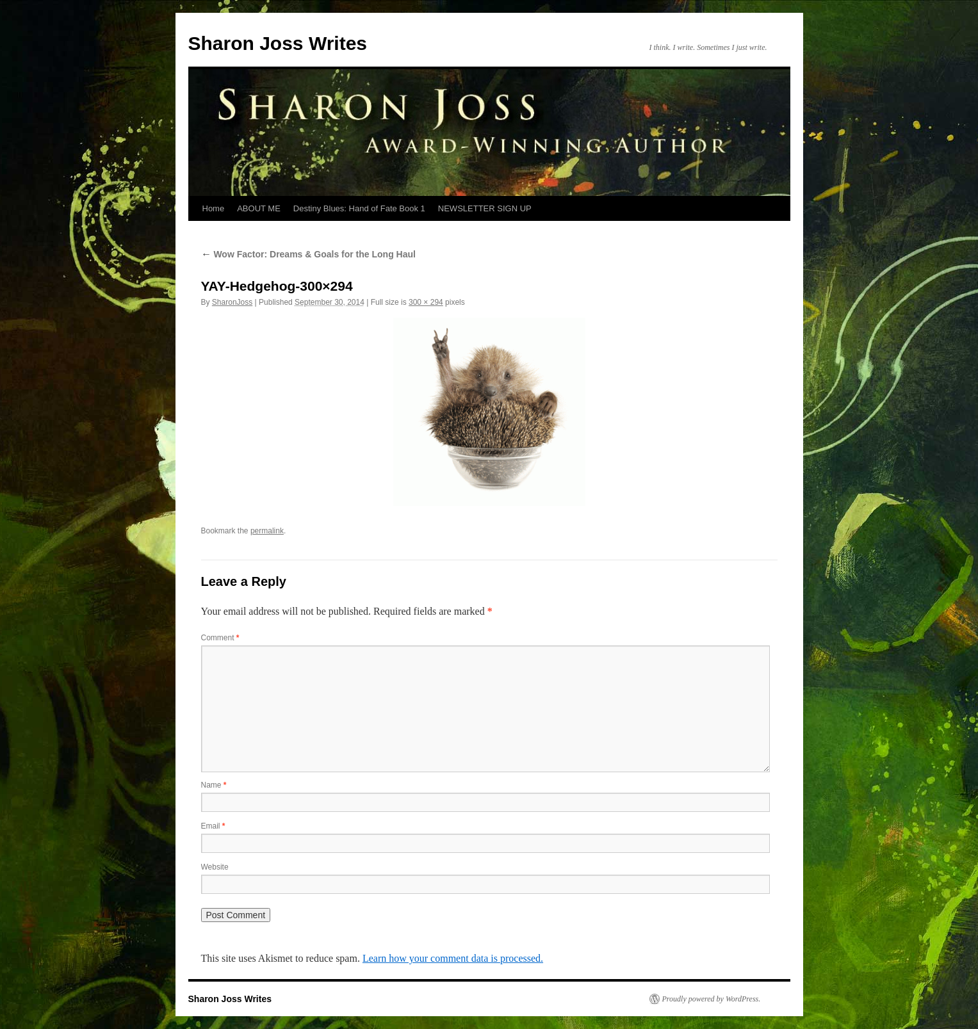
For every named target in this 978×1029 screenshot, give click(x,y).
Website (215, 867)
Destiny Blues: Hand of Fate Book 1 (359, 208)
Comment (220, 637)
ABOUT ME (259, 208)
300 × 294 (426, 302)
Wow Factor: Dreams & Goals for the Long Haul (308, 254)
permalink (267, 530)
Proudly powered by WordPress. (711, 998)
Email (213, 826)
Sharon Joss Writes (278, 43)
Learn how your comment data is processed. (453, 958)
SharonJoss (232, 302)
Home (213, 208)
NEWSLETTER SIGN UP (485, 208)
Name (214, 785)
